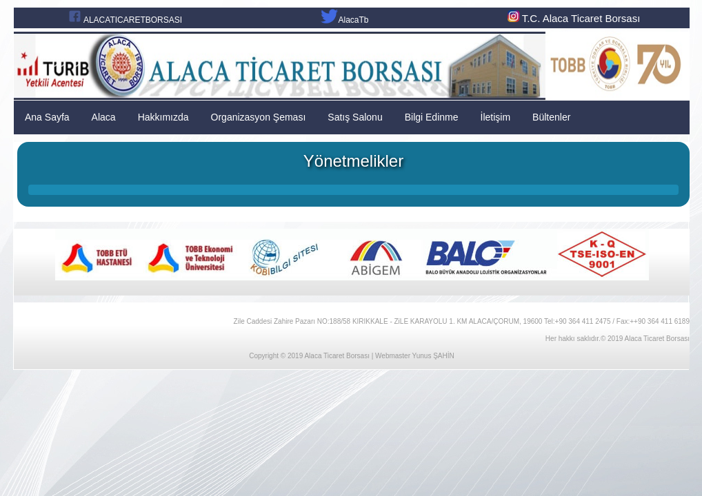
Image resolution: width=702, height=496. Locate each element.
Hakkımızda (163, 117)
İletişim (496, 117)
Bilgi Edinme (432, 117)
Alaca (104, 117)
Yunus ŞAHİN (433, 356)
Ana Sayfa (47, 117)
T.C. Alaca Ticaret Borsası (573, 18)
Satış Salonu (355, 117)
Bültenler (551, 117)
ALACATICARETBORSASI (132, 20)
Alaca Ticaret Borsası (336, 356)
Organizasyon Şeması (258, 117)
